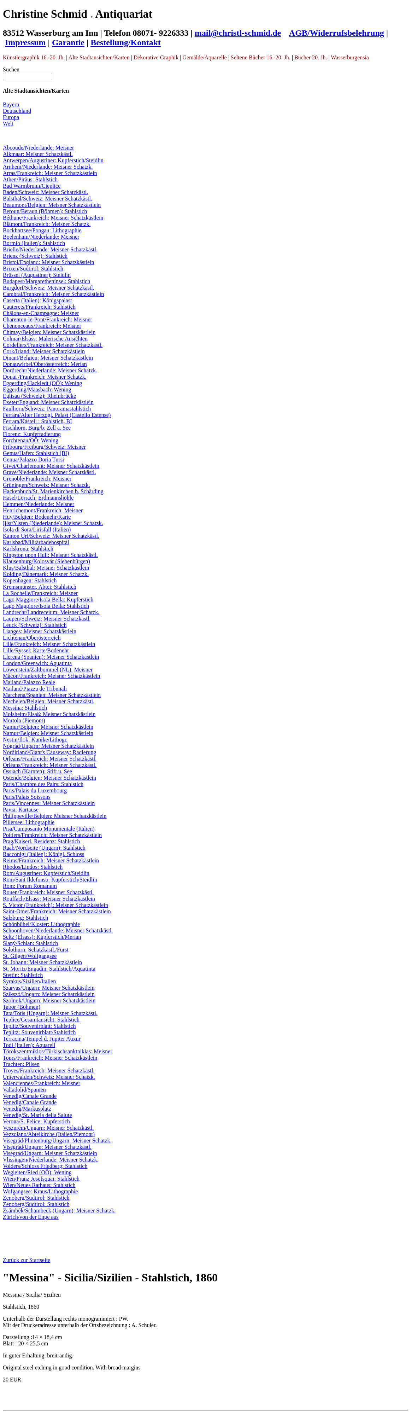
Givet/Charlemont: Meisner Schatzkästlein (51, 466)
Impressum (25, 42)
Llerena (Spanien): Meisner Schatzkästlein (51, 657)
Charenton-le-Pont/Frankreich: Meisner (47, 319)
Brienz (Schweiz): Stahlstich (35, 256)
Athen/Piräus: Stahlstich (30, 179)
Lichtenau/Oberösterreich (31, 638)
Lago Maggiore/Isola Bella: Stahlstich (46, 606)
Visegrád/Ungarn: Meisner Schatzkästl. (47, 1147)
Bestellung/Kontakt (125, 42)
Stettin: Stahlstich (23, 975)
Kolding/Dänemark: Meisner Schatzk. (46, 574)
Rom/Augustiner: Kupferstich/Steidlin (46, 873)
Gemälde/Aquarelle (204, 57)
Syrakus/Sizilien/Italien (29, 981)
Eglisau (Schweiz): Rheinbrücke (39, 396)
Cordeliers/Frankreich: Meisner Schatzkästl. (52, 345)
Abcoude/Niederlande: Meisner (38, 148)
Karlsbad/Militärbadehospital (36, 542)
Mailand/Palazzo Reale (29, 682)
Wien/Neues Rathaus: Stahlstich (39, 1185)
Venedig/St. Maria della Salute (37, 1115)
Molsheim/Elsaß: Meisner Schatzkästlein (49, 714)
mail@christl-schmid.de (238, 32)
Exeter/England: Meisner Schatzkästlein (48, 402)
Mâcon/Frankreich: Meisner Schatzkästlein (51, 676)
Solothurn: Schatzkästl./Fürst (36, 950)
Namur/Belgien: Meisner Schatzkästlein (48, 727)
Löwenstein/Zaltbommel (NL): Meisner (48, 670)
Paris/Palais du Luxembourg (35, 790)
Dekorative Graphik (156, 57)
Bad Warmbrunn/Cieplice (31, 186)
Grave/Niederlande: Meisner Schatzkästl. (49, 472)
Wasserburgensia (350, 57)
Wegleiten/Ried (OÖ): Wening (37, 1172)
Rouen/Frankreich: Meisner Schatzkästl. (48, 892)
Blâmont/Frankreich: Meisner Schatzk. (46, 224)
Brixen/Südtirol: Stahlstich (33, 269)
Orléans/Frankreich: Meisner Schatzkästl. (49, 765)
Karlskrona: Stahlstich (28, 549)
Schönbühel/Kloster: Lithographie (41, 924)
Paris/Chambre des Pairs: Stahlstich (43, 784)
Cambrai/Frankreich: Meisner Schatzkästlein (53, 294)
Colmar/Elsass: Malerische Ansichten (45, 339)
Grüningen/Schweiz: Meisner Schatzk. (46, 485)
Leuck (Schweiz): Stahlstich (34, 625)
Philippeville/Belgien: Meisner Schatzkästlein (54, 816)
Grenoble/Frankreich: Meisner (37, 479)
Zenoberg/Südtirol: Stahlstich (36, 1198)
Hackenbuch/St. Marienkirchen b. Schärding (53, 491)
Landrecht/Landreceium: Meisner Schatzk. (51, 612)
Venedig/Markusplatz (27, 1109)
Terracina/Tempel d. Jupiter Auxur (42, 1039)
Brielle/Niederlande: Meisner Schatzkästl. (50, 249)
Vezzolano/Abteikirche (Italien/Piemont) (49, 1134)
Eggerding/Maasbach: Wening (37, 389)
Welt (8, 124)
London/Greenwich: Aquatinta (37, 663)
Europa (11, 117)
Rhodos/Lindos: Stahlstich (33, 867)
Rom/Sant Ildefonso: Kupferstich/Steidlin (50, 880)
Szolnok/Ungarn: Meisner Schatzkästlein (49, 1000)
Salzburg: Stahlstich (25, 918)
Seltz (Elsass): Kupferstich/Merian (42, 937)
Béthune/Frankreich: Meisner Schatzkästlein (53, 218)
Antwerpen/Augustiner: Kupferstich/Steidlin (53, 160)
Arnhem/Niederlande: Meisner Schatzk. (48, 167)
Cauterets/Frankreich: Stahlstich (39, 307)
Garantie (68, 42)
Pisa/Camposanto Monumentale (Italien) (49, 829)
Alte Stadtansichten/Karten (99, 57)
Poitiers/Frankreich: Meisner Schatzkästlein (52, 835)
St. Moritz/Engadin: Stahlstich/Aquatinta (49, 969)
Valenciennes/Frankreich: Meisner (41, 1083)
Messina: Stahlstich (25, 708)
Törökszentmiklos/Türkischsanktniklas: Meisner (57, 1051)
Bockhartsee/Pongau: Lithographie (42, 230)
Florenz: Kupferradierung (32, 434)
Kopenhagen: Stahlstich (30, 580)
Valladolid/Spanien (24, 1090)
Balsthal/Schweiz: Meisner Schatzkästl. (47, 199)
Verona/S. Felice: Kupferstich (36, 1121)
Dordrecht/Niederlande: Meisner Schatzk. (50, 370)
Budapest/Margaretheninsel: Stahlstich (46, 281)
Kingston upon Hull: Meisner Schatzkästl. (50, 555)
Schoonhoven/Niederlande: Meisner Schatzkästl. (58, 930)
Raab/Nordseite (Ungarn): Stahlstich (44, 848)
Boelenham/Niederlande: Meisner (41, 237)
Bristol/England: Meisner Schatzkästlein (48, 262)
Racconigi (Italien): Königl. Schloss (43, 854)
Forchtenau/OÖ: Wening (30, 440)
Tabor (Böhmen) (21, 1007)
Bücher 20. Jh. (310, 57)
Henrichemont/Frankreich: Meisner (43, 510)
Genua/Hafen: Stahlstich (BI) (36, 453)
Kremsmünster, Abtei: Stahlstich (39, 587)
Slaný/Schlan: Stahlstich (30, 943)
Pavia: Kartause (21, 810)
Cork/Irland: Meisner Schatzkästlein (44, 351)
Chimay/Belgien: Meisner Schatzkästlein (49, 332)
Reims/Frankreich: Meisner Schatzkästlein (51, 860)
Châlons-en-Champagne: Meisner (41, 313)
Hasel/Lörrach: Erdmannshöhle (38, 498)
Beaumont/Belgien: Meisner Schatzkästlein (52, 205)
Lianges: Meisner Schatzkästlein (39, 631)
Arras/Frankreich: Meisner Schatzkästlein (50, 173)
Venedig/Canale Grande (30, 1096)
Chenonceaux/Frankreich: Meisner (42, 326)
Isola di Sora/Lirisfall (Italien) (37, 529)
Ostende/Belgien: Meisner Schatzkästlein (49, 778)
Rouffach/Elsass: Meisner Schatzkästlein (49, 899)
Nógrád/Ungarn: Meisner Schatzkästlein (48, 746)
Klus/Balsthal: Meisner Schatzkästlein (46, 568)
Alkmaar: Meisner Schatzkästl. (38, 154)
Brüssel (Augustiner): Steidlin (37, 275)
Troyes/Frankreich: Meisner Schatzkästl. (48, 1070)
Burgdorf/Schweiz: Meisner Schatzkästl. (48, 288)
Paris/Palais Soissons (27, 797)
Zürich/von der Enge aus (31, 1217)
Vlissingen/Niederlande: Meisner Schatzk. (51, 1160)
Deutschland (17, 111)
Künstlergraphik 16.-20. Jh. (34, 57)
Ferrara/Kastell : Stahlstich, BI (37, 421)
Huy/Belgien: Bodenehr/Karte (37, 517)
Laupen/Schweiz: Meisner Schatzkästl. (46, 619)
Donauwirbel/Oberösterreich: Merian (45, 364)
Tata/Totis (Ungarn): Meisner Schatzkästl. (50, 1013)
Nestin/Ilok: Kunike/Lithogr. (35, 740)
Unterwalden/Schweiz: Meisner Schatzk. (49, 1077)
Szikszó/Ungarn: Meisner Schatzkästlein (49, 994)
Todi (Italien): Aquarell (29, 1045)
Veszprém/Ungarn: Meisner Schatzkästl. (48, 1128)
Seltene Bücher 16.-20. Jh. (260, 57)
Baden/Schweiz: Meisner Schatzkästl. (45, 192)
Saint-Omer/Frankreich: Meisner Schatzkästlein (57, 911)
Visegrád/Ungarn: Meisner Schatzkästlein (50, 1153)
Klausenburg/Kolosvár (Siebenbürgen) (46, 561)
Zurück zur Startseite (26, 1260)
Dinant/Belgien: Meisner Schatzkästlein (48, 358)
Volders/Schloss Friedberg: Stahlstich (45, 1166)
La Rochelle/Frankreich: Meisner (40, 593)
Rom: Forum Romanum (30, 886)
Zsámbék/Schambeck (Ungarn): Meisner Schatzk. (59, 1211)
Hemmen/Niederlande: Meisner (38, 504)
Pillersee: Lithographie (28, 822)
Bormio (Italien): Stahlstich (34, 243)
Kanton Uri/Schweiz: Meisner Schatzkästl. (51, 536)
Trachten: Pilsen (21, 1064)
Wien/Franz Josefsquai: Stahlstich (41, 1179)
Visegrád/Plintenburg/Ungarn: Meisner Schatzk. (57, 1140)
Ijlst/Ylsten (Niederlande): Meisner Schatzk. (53, 523)
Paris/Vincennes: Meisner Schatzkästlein (49, 803)
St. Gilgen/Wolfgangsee (30, 956)
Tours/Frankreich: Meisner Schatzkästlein (50, 1058)
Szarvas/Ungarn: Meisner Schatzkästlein (48, 988)
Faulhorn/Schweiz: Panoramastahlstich (47, 409)
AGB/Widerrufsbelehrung (336, 32)
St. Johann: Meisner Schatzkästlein (42, 962)
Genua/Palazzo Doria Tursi (33, 459)
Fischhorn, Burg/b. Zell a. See (37, 428)
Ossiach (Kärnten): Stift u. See (37, 771)
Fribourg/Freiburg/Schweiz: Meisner (44, 447)
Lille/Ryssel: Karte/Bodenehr (36, 650)
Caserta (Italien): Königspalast (37, 300)
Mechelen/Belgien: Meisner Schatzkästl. (48, 701)
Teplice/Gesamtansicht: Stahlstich (41, 1020)
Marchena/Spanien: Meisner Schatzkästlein (52, 695)
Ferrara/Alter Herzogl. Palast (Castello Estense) (57, 415)
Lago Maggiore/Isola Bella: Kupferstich (48, 600)
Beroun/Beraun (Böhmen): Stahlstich (45, 211)
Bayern (11, 104)
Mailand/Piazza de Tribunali (35, 689)
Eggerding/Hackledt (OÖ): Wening (42, 383)
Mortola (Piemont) (24, 720)
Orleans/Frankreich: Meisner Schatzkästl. (49, 759)
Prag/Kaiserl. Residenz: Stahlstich (41, 841)
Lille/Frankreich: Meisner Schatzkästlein (49, 644)
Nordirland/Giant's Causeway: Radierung (49, 752)
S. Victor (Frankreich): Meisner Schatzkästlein (55, 905)
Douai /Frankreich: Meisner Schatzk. (44, 377)
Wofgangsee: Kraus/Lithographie (40, 1191)
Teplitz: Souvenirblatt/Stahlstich (39, 1032)
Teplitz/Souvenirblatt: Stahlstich (39, 1026)
